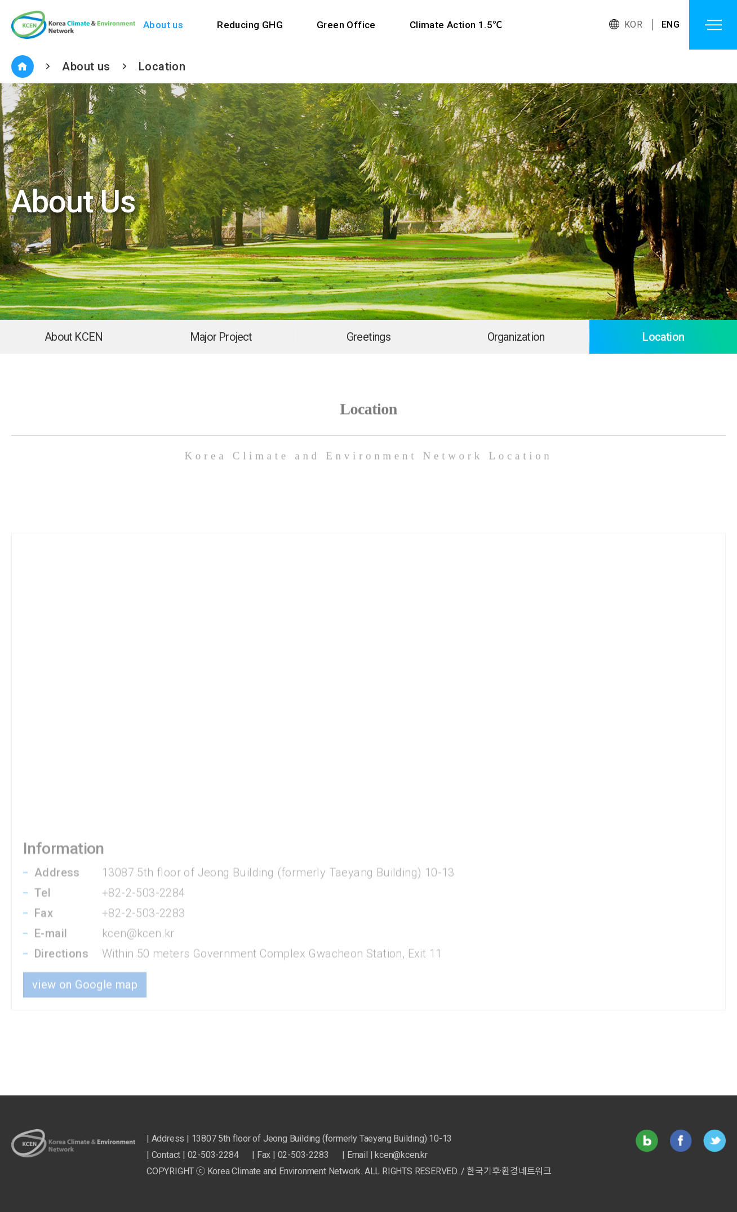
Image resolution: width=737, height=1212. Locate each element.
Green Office (346, 24)
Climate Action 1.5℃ (456, 24)
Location (162, 66)
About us (163, 24)
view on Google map (84, 927)
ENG (670, 24)
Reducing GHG (250, 24)
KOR (633, 24)
